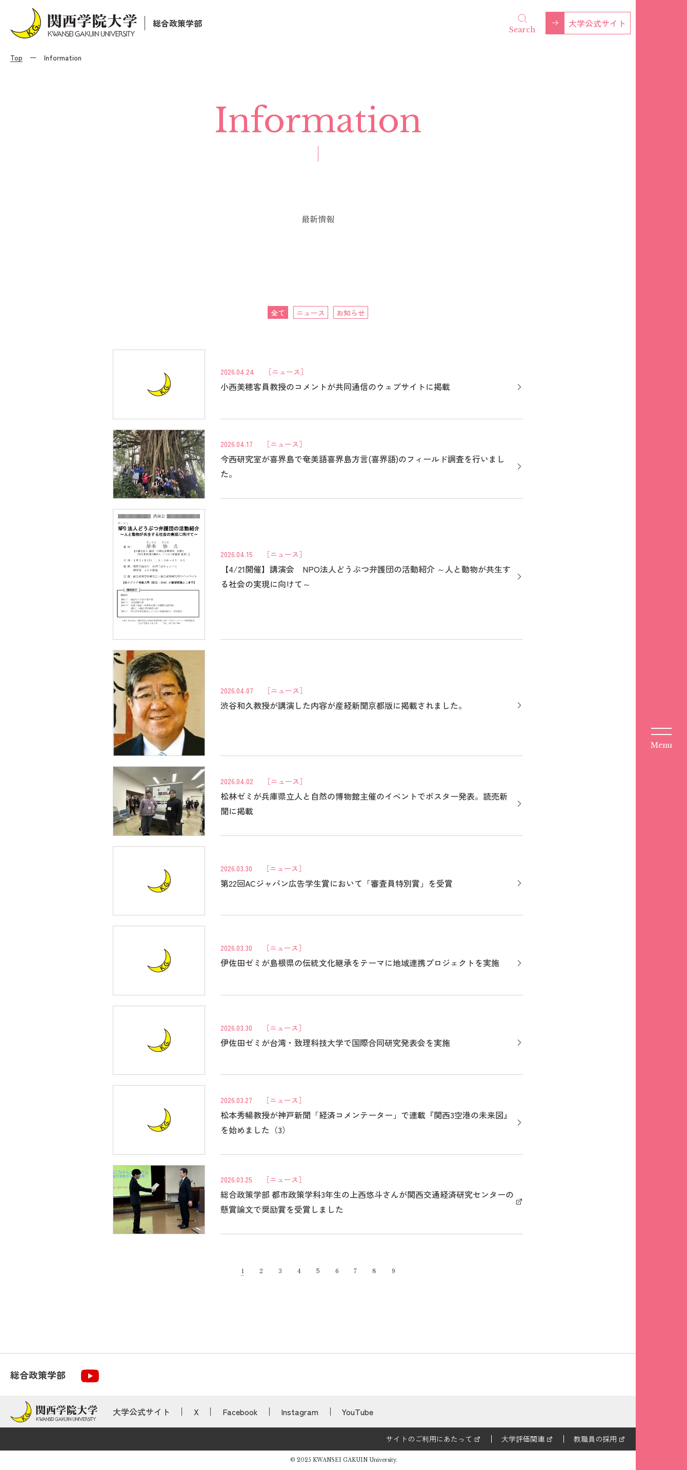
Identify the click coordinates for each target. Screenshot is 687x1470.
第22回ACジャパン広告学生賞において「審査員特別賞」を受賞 (336, 883)
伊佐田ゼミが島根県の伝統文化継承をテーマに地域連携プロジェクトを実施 (359, 962)
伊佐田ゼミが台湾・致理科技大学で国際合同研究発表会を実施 (335, 1042)
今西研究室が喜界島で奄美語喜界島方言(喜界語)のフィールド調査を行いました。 (362, 466)
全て (278, 313)
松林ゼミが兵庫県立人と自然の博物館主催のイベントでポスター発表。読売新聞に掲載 (364, 803)
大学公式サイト (597, 23)
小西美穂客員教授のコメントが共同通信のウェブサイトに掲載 (335, 386)
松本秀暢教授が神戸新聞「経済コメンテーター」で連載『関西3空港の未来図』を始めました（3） (366, 1122)
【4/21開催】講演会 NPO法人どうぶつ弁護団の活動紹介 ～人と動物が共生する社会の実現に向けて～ (365, 576)
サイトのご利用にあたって (429, 1439)
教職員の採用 (595, 1439)
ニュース (310, 313)
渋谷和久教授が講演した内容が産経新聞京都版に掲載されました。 (343, 705)
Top (16, 57)
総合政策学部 (177, 23)
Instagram (299, 1411)
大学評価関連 (522, 1439)
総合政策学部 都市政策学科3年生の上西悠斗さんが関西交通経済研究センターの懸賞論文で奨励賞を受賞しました (367, 1201)
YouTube (357, 1411)
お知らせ (350, 313)
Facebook (240, 1411)
